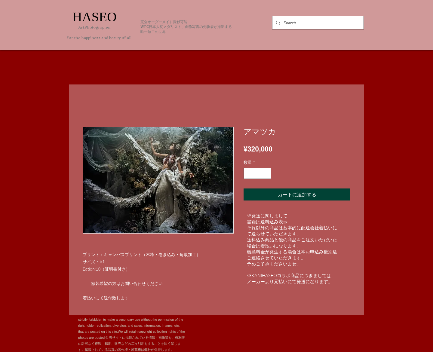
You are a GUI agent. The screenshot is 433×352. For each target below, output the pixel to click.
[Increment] (266, 173)
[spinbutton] (257, 173)
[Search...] (317, 22)
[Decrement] (248, 173)
